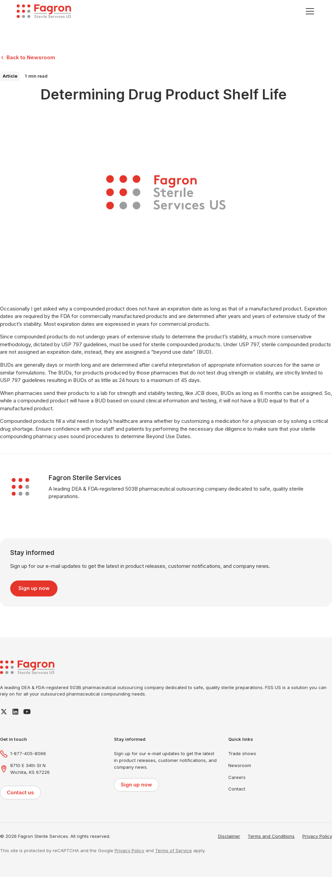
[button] (308, 11)
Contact (236, 789)
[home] (44, 11)
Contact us (20, 792)
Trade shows (242, 753)
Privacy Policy (317, 836)
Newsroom (239, 765)
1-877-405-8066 (28, 753)
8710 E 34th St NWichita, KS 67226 (30, 769)
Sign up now (34, 588)
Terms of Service (173, 850)
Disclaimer (229, 836)
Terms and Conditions (271, 836)
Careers (237, 777)
